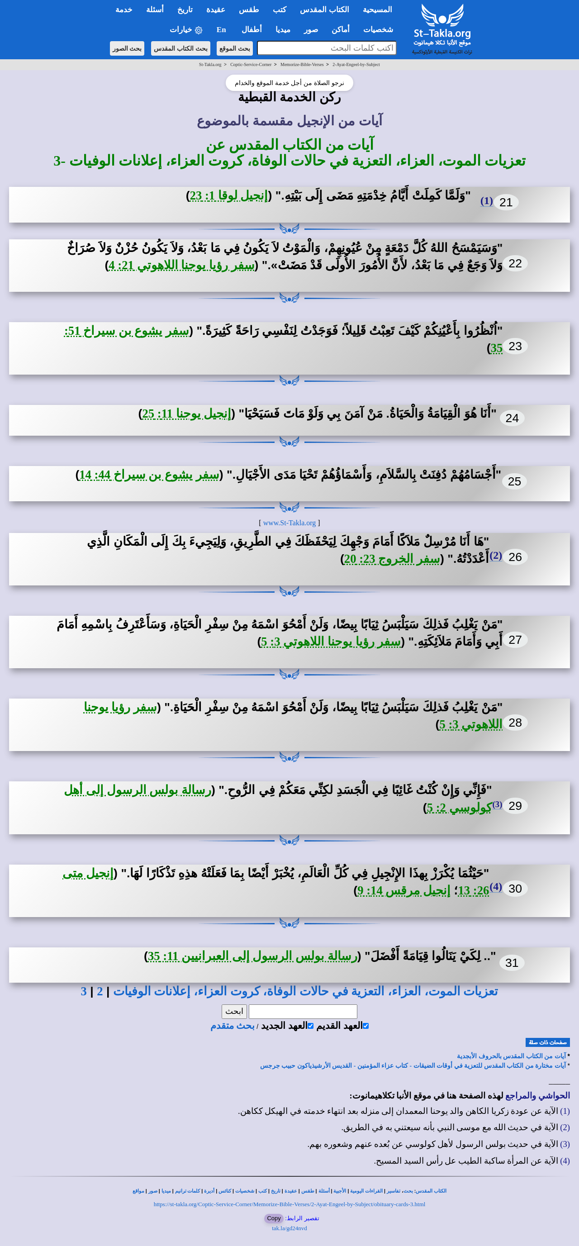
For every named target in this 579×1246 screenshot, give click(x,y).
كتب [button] (279, 9)
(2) (495, 555)
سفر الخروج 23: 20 (392, 559)
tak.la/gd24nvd (289, 1228)
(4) (495, 886)
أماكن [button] (341, 29)
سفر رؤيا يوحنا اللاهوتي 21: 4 (181, 265)
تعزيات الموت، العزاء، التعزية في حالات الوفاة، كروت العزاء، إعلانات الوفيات (305, 991)
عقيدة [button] (215, 9)
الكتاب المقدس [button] (324, 9)
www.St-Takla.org (289, 523)
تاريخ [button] (185, 9)
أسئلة (324, 1191)
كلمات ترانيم (187, 1191)
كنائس (224, 1191)
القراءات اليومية (366, 1191)
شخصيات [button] (381, 29)
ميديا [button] (282, 29)
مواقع (138, 1191)
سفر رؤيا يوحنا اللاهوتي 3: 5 (331, 641)
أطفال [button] (252, 29)
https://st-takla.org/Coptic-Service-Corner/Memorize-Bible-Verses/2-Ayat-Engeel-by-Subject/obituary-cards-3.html (290, 1204)
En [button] (222, 29)
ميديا (166, 1191)
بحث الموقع (234, 48)
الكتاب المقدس (431, 1191)
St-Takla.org (210, 64)
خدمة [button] (124, 9)
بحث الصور (127, 48)
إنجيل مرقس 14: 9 (404, 890)
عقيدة (291, 1191)
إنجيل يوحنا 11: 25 (186, 413)
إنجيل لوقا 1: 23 (229, 195)
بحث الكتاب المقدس (181, 48)
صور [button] (311, 29)
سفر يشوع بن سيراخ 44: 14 (149, 474)
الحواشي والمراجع (537, 1095)
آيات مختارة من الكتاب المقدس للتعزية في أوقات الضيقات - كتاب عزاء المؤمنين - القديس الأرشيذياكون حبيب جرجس (413, 1065)
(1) (486, 200)
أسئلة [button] (155, 9)
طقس (307, 1191)
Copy (273, 1218)
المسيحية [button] (377, 9)
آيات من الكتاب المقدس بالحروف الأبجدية (511, 1056)
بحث (408, 1191)
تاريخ (275, 1191)
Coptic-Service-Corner (250, 64)
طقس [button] (249, 9)
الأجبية (339, 1191)
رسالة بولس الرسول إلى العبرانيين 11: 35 (252, 956)
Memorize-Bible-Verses (302, 64)
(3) (498, 804)
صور (152, 1191)
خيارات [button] (186, 30)
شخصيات (244, 1191)
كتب (262, 1191)
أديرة (209, 1191)
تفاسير (393, 1191)
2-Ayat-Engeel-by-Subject (356, 64)
